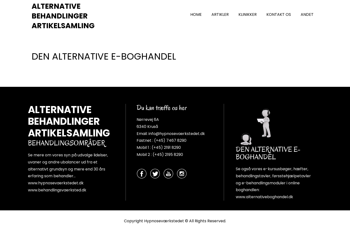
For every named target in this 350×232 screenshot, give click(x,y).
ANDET (307, 14)
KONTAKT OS (278, 14)
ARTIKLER (220, 14)
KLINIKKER (247, 14)
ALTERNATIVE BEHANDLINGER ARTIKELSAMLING (63, 16)
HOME (196, 14)
